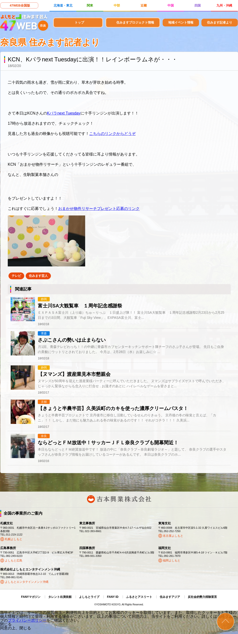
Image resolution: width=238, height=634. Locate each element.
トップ (79, 22)
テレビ (16, 276)
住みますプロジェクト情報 (135, 22)
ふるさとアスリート (139, 597)
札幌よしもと (13, 539)
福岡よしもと (171, 560)
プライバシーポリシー (27, 620)
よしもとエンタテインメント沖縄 (26, 582)
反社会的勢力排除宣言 (202, 597)
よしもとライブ (89, 597)
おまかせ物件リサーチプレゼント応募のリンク (99, 208)
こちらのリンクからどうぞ (112, 134)
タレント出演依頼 (59, 597)
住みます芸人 (38, 276)
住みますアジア (170, 597)
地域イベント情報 (180, 22)
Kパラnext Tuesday (63, 113)
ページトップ (225, 621)
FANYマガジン (30, 597)
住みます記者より (219, 22)
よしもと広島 (13, 560)
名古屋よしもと (173, 535)
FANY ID (112, 597)
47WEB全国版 (20, 5)
